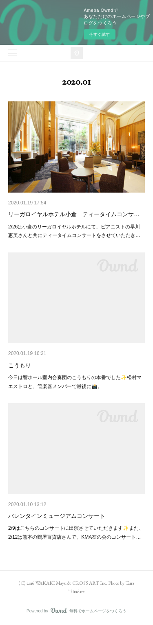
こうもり (19, 365)
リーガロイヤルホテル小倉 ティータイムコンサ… (74, 214)
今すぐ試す (99, 34)
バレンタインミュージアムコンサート (56, 516)
